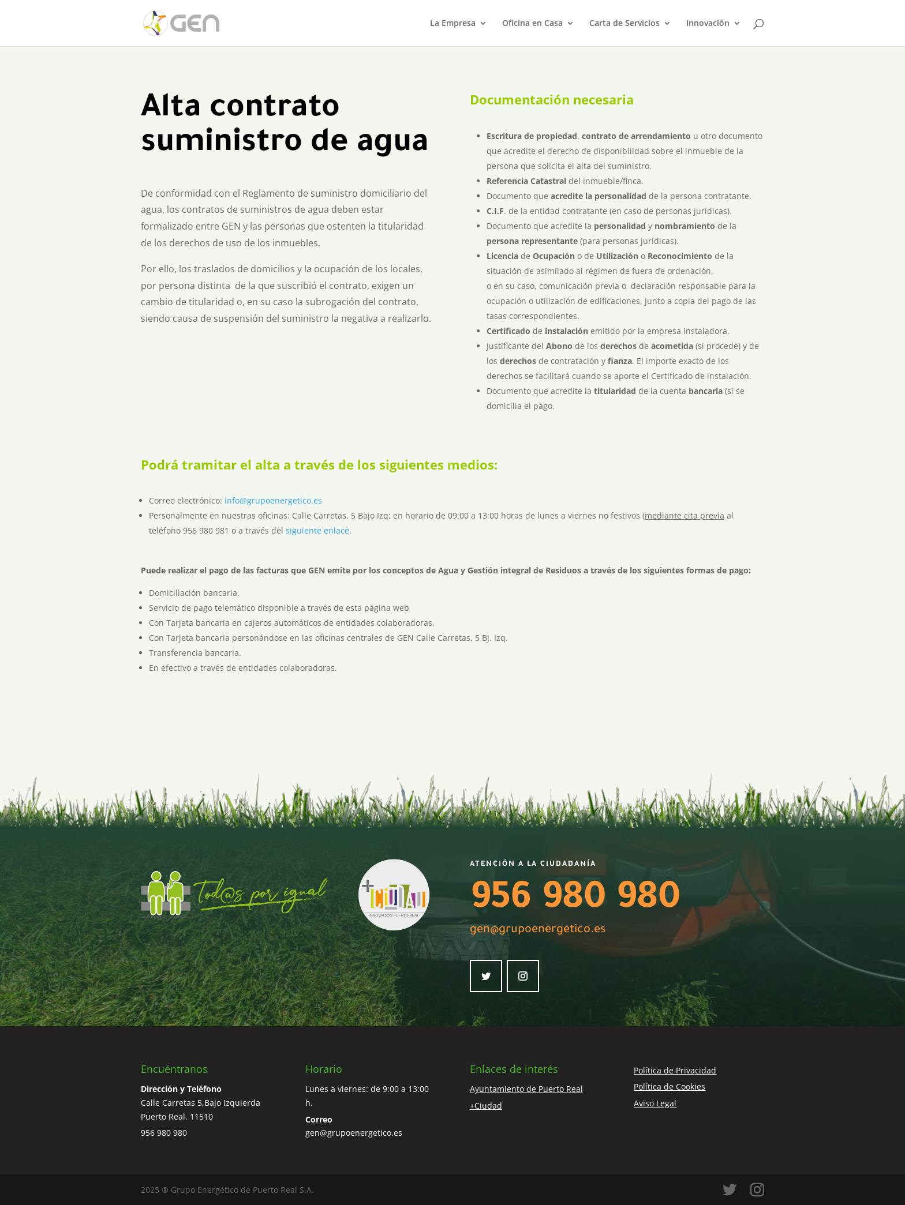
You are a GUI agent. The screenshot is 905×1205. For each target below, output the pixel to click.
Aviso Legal (655, 1103)
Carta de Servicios (624, 23)
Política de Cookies (669, 1086)
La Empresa (453, 23)
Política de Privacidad (675, 1070)
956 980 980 (575, 901)
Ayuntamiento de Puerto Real (526, 1088)
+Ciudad (486, 1105)
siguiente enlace (317, 530)
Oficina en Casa (532, 23)
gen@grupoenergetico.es (537, 930)
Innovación (708, 23)
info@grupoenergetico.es (273, 500)
